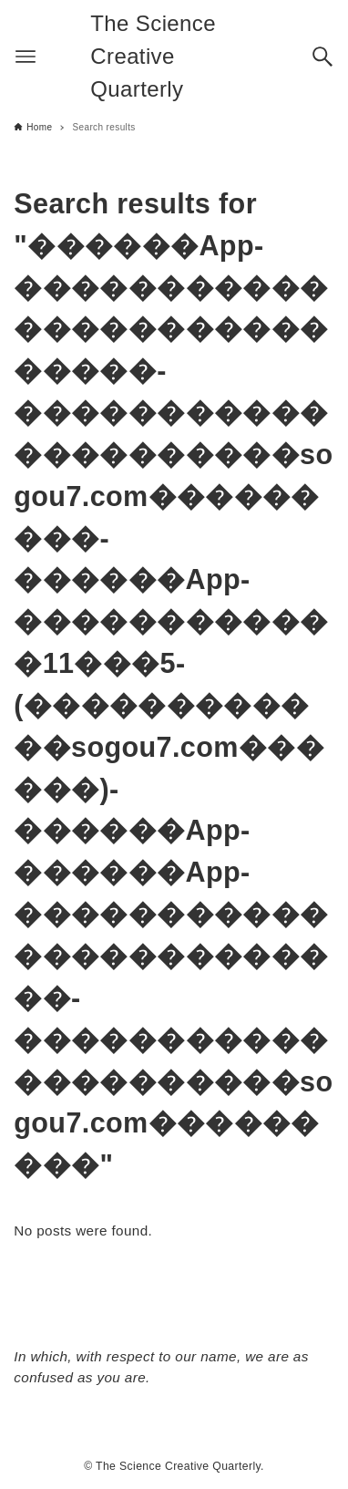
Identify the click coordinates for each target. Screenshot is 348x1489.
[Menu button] (25, 56)
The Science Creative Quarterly (153, 56)
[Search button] (322, 56)
